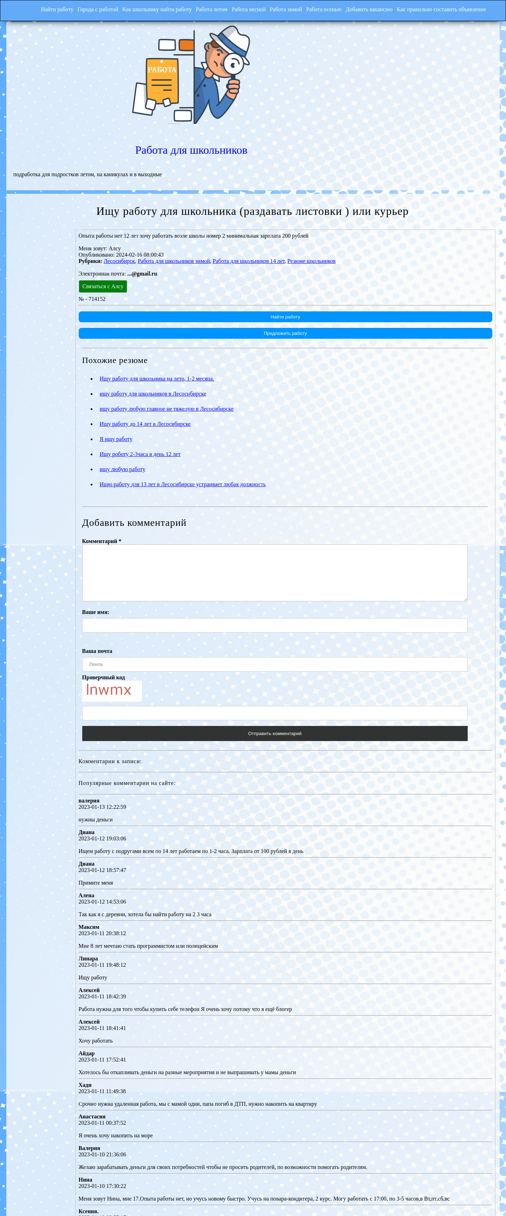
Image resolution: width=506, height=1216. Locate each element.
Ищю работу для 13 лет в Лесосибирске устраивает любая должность (248, 402)
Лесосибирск (184, 178)
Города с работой (83, 9)
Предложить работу (317, 250)
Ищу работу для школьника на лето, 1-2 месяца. (222, 296)
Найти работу (39, 9)
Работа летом (204, 9)
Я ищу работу (181, 356)
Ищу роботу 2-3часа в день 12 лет (205, 372)
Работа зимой (286, 9)
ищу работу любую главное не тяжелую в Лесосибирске (232, 326)
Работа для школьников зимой (239, 178)
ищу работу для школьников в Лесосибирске (218, 311)
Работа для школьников (376, 43)
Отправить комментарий (308, 661)
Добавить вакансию (376, 9)
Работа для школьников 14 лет (314, 178)
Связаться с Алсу (168, 204)
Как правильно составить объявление (452, 9)
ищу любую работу (187, 387)
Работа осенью (327, 9)
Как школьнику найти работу (146, 9)
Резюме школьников (377, 178)
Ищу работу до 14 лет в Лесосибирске (210, 341)
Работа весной (245, 9)
